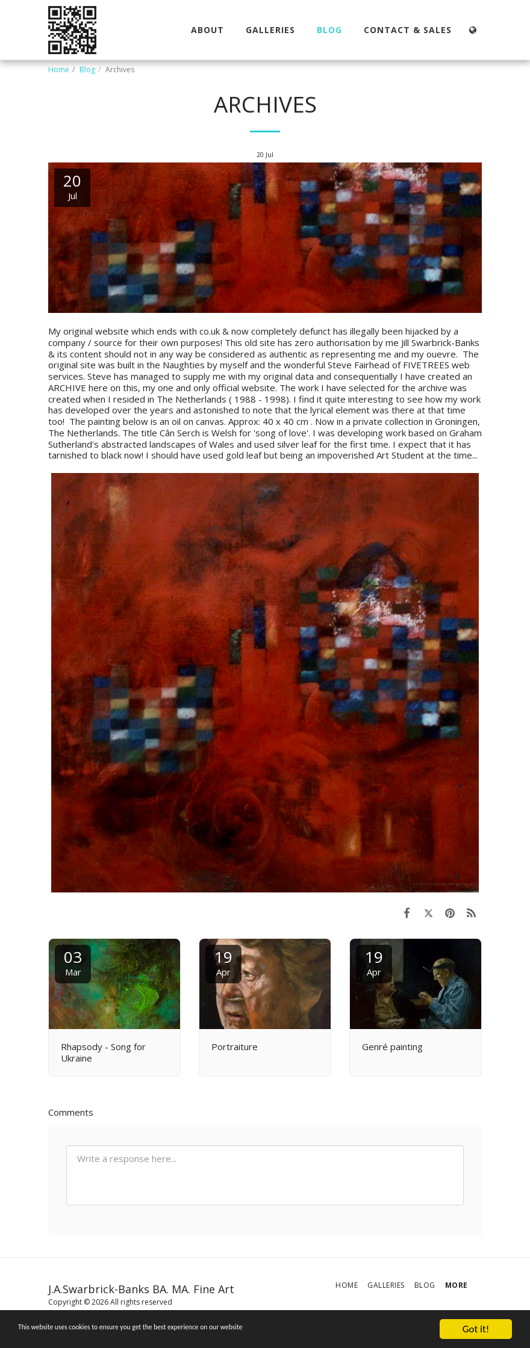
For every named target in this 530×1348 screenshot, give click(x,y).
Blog (87, 69)
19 (223, 962)
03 (73, 962)
